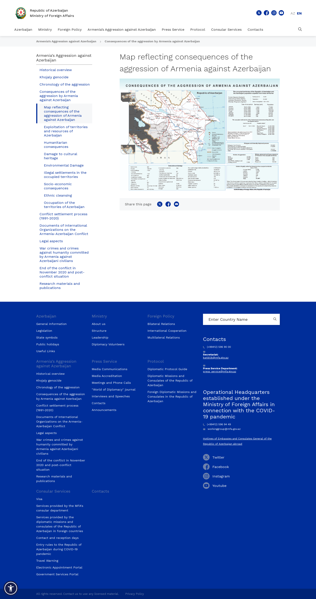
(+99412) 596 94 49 (217, 424)
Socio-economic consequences (58, 186)
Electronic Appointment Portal (59, 567)
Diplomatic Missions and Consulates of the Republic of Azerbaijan (169, 380)
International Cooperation (167, 330)
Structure (99, 330)
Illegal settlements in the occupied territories (65, 174)
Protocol (197, 29)
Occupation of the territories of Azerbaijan (64, 205)
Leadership (100, 337)
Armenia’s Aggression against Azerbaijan (122, 29)
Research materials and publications (60, 286)
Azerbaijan (23, 29)
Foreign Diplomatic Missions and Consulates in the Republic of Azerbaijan (171, 396)
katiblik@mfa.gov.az (215, 357)
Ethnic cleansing (58, 195)
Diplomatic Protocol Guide (167, 369)
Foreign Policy (70, 29)
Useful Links (45, 351)
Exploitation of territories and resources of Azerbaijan (66, 131)
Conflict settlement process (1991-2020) (63, 216)
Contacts (255, 29)
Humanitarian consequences (56, 144)
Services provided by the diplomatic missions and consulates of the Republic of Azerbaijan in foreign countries (59, 524)
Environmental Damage (64, 165)
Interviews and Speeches (111, 396)
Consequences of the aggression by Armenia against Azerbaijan (152, 41)
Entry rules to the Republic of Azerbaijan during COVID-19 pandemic (58, 549)
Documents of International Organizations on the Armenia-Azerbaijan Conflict (64, 229)
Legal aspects (51, 241)
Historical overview (56, 70)
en (299, 13)
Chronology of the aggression (65, 84)
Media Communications (109, 369)
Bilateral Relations (161, 324)
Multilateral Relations (163, 337)
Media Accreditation (107, 376)
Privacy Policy (134, 593)
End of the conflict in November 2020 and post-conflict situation (62, 272)
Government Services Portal (57, 574)
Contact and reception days (57, 538)
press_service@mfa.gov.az (219, 371)
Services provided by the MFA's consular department (59, 508)
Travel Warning (47, 560)
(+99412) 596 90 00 (217, 346)
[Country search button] (275, 319)
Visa (39, 499)
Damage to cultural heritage (60, 156)
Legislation (44, 330)
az (293, 13)
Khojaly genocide (54, 77)
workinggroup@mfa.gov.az (222, 428)
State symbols (46, 337)
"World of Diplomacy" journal (113, 389)
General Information (51, 324)
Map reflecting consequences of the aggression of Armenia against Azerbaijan (63, 113)
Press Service (173, 29)
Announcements (104, 410)
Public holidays (47, 344)
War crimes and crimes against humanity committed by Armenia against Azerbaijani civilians (64, 254)
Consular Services (226, 29)
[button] (10, 588)
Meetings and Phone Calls (111, 382)
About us (98, 324)
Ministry (45, 29)
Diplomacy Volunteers (108, 344)
